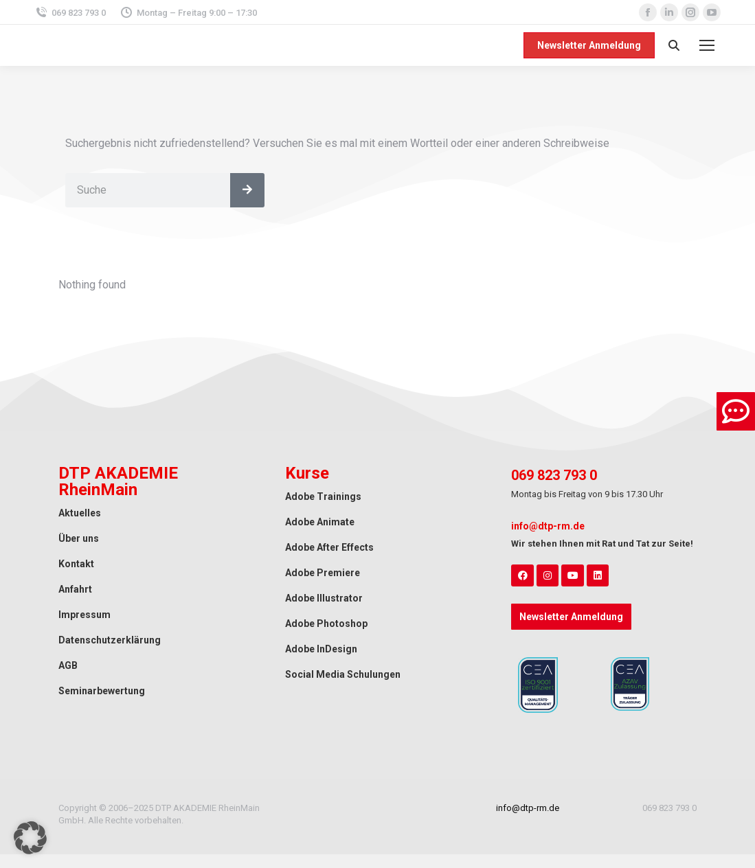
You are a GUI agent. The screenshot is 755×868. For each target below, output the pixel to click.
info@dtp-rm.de (548, 526)
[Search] (247, 190)
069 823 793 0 (70, 12)
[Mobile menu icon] (707, 45)
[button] (30, 838)
